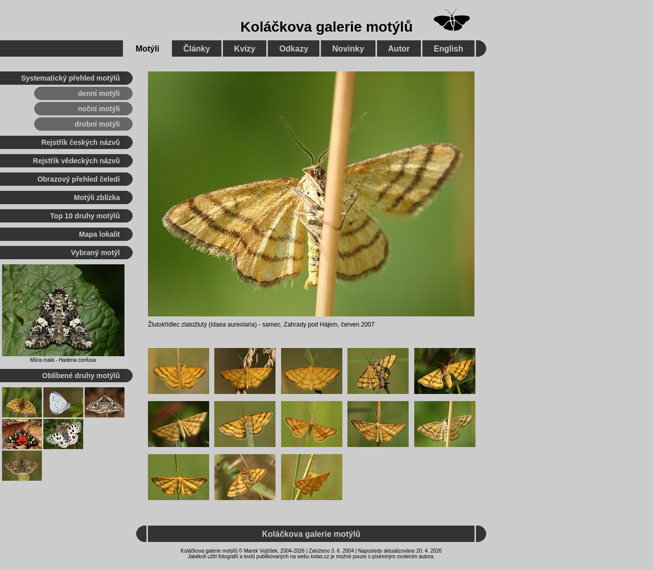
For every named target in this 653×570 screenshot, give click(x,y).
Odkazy (293, 48)
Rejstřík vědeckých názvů (76, 161)
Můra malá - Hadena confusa (63, 360)
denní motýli (99, 93)
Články (196, 48)
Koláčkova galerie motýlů (326, 27)
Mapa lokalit (99, 234)
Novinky (348, 48)
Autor (399, 48)
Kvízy (245, 48)
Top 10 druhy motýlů (85, 216)
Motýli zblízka (97, 197)
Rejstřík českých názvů (80, 142)
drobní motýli (97, 124)
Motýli (147, 48)
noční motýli (99, 109)
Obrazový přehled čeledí (78, 179)
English (448, 48)
